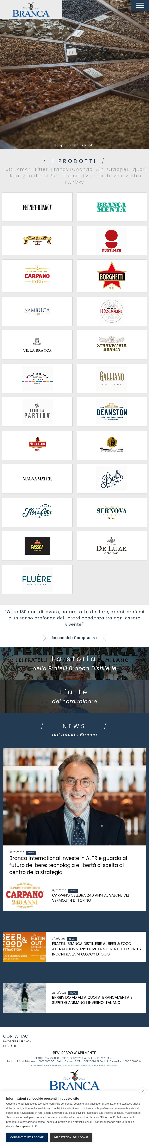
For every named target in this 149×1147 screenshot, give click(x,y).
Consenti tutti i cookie (27, 1137)
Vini (117, 175)
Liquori (137, 169)
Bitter (41, 169)
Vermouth (97, 175)
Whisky (75, 182)
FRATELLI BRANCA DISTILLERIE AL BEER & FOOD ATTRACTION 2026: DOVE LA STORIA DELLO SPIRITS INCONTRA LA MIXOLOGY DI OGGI (96, 949)
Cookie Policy (38, 1065)
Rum (55, 175)
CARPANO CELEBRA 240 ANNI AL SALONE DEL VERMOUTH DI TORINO (90, 898)
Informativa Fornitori (89, 1065)
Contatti (9, 1046)
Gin (100, 169)
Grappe (116, 169)
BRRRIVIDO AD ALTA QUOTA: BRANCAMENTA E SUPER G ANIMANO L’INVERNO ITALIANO (92, 1000)
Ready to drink (28, 175)
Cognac (82, 169)
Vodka (133, 175)
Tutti (8, 169)
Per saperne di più (26, 1126)
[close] (142, 1090)
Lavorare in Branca (17, 1041)
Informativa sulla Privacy (62, 1065)
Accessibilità (110, 1065)
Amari (24, 169)
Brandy (60, 169)
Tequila (73, 175)
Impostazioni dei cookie (71, 1137)
